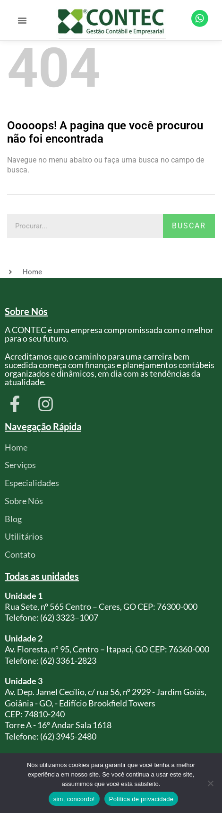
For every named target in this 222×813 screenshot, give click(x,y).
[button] (22, 20)
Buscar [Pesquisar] (189, 225)
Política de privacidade (141, 799)
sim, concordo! (74, 799)
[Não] (210, 783)
